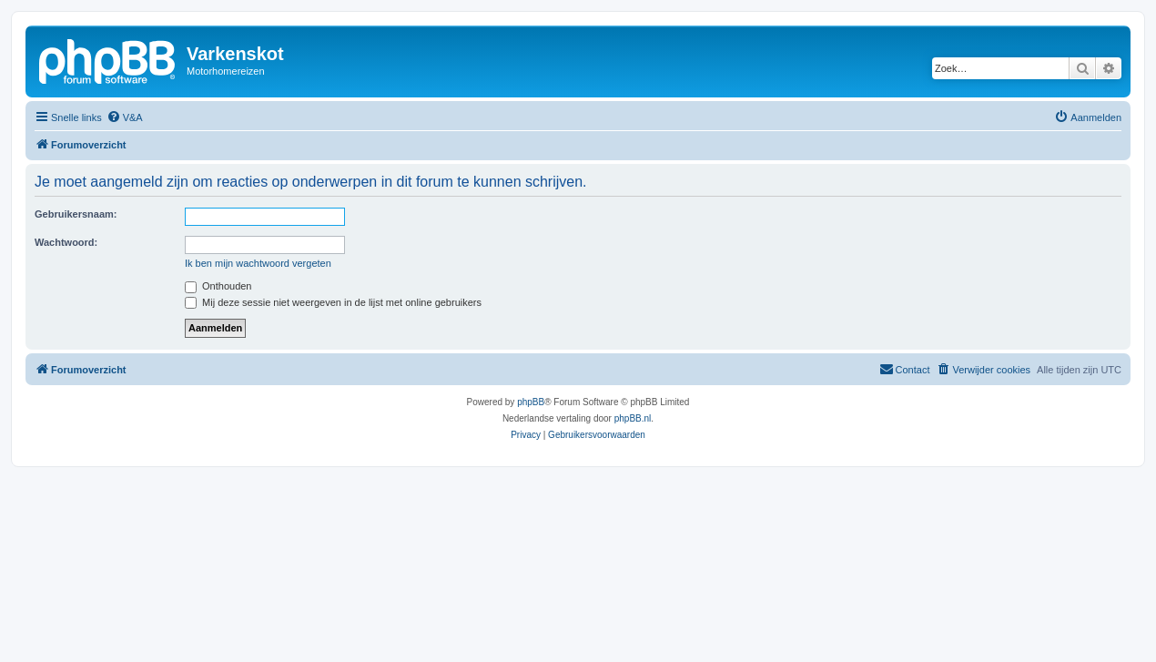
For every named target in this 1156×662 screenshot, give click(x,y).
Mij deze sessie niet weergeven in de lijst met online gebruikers (333, 302)
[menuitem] (124, 117)
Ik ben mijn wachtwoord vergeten (258, 263)
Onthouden (218, 285)
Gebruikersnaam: (76, 214)
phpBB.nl (633, 418)
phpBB (530, 402)
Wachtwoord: (66, 242)
